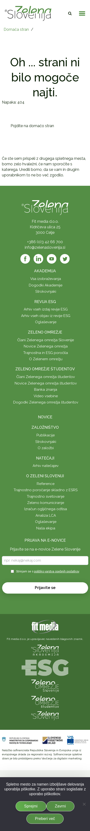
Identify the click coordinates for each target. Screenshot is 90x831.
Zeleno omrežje (45, 332)
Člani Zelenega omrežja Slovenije (45, 340)
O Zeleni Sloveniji (45, 476)
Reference (45, 484)
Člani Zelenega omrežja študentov (45, 377)
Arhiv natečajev (46, 466)
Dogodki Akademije (45, 285)
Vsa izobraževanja (45, 279)
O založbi (46, 448)
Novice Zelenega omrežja (46, 346)
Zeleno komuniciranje (45, 503)
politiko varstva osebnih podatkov (56, 571)
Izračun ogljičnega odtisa (45, 509)
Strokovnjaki (45, 291)
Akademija (45, 271)
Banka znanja (45, 389)
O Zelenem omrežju (45, 359)
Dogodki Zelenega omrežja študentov (45, 402)
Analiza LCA (46, 515)
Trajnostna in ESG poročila (45, 353)
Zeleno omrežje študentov (45, 369)
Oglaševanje (45, 322)
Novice (45, 417)
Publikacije (45, 435)
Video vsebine (46, 396)
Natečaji (45, 458)
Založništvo (45, 427)
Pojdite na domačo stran (32, 126)
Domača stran (16, 29)
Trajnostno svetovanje (45, 496)
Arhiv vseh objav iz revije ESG (45, 316)
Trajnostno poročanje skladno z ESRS (46, 490)
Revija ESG (45, 301)
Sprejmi (31, 806)
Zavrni (60, 806)
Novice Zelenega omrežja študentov (46, 383)
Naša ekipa (45, 528)
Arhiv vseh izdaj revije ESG (46, 309)
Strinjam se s (47, 571)
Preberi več (45, 819)
